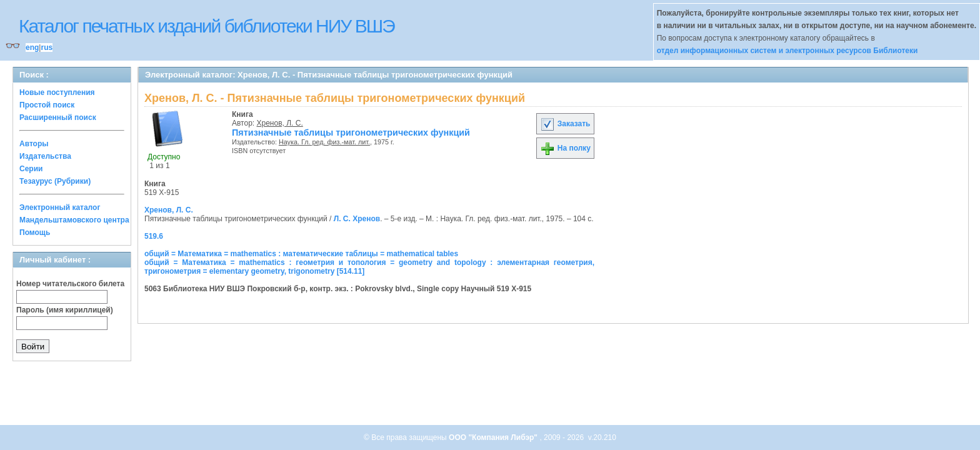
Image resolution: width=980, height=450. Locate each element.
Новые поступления (57, 92)
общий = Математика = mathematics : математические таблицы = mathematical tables (301, 253)
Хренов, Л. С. (280, 123)
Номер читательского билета (70, 283)
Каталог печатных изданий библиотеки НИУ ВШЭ (206, 26)
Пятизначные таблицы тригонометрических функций (351, 133)
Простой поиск (46, 105)
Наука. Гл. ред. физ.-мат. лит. (324, 142)
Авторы (34, 143)
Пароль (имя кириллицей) (64, 310)
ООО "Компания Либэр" (494, 437)
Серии (30, 168)
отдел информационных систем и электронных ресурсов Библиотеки (787, 50)
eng (32, 47)
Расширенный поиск (57, 117)
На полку (565, 148)
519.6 (153, 236)
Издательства (45, 156)
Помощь (34, 232)
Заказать (565, 123)
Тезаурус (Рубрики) (55, 181)
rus (46, 47)
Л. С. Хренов (357, 218)
